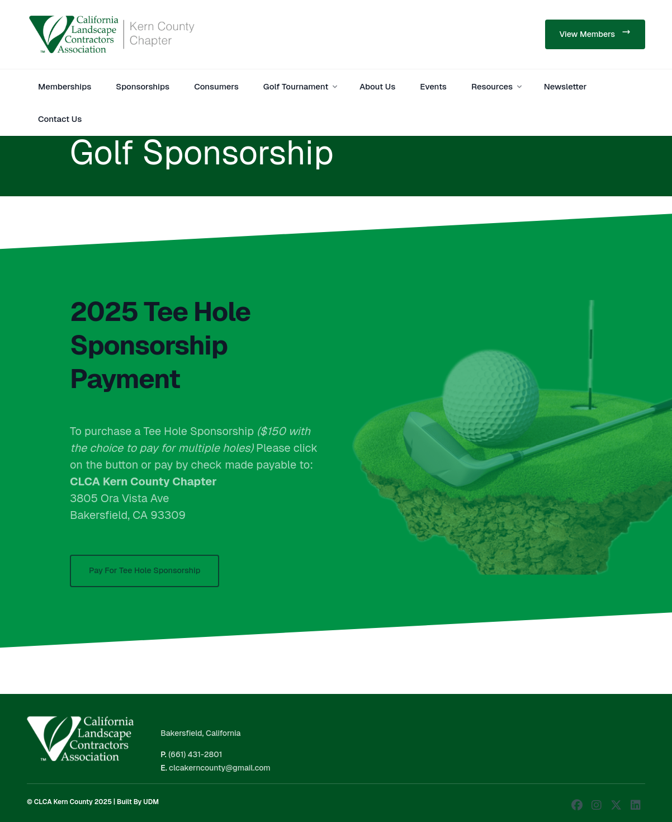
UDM (151, 801)
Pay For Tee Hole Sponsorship (144, 578)
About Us (377, 86)
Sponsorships (142, 86)
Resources (497, 86)
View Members (595, 33)
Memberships (64, 86)
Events (433, 86)
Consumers (216, 86)
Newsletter (565, 86)
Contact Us (60, 119)
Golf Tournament (301, 86)
